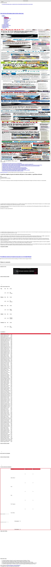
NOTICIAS (4, 16)
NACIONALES (5, 172)
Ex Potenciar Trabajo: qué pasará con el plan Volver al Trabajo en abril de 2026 (14, 169)
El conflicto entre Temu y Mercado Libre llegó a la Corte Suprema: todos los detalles (15, 561)
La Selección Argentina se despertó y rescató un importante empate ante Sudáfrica (14, 560)
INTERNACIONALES (7, 18)
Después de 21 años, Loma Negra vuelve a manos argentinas (11, 166)
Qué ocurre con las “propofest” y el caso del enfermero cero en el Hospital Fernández (15, 168)
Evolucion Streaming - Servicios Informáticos (13, 565)
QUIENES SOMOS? (5, 24)
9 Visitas (29, 561)
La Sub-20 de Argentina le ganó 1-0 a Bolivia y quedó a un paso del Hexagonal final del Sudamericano (17, 563)
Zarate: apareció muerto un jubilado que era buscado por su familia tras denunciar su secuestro (16, 562)
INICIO (3, 15)
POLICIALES (6, 21)
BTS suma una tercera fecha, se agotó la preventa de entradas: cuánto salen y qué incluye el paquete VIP (17, 164)
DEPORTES (6, 19)
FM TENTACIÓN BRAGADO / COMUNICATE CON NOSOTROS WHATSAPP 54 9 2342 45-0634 (17, 4)
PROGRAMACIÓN (5, 26)
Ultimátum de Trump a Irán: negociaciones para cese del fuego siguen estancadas (14, 167)
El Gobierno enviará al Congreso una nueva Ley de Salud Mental (12, 163)
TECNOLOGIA (6, 23)
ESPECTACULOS (7, 20)
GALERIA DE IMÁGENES (6, 25)
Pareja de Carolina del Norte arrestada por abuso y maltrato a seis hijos (12, 170)
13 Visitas (28, 560)
